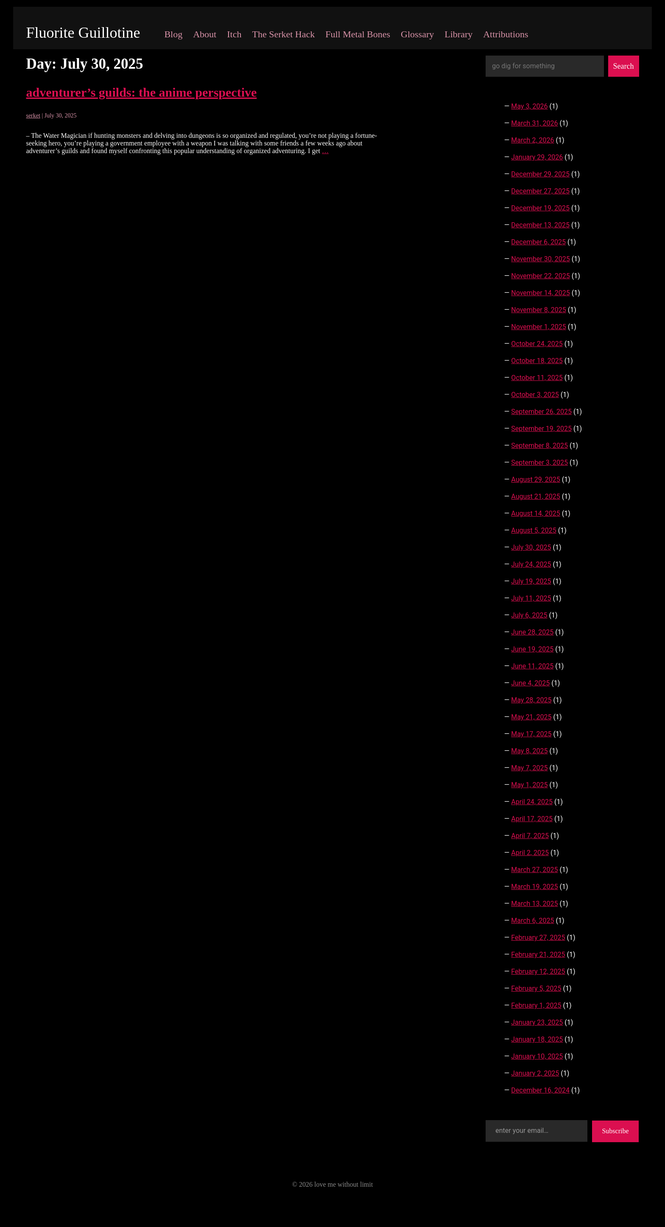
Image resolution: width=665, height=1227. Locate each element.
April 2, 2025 (530, 853)
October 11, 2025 (537, 378)
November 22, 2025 (540, 276)
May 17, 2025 (531, 734)
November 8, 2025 (538, 310)
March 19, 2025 (534, 887)
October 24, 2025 (537, 344)
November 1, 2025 (538, 327)
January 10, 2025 (537, 1056)
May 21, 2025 (531, 717)
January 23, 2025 (537, 1022)
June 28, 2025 (532, 632)
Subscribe (615, 1131)
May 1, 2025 (529, 785)
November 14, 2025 (540, 293)
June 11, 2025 (532, 666)
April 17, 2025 (532, 819)
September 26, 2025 (541, 412)
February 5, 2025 (536, 988)
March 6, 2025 (532, 921)
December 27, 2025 (540, 191)
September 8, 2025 (539, 446)
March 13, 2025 (534, 904)
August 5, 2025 (533, 530)
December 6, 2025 (538, 242)
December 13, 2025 (540, 225)
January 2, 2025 (535, 1073)
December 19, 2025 (540, 208)
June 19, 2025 (532, 649)
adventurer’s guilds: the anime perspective (141, 92)
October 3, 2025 (535, 395)
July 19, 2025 (531, 581)
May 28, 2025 (531, 700)
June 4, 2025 (530, 683)
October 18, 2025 (537, 361)
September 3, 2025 (539, 462)
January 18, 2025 (537, 1039)
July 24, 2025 (531, 564)
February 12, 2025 (538, 971)
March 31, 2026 (534, 123)
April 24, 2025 (532, 802)
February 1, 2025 (536, 1005)
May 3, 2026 (529, 106)
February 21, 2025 (538, 954)
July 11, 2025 (531, 598)
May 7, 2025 (529, 768)
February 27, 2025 (538, 938)
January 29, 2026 (537, 157)
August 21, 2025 (535, 496)
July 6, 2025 (529, 615)
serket (33, 115)
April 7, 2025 (530, 836)
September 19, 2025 (541, 429)
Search (623, 66)
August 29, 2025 (535, 479)
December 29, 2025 (540, 174)
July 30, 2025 (531, 547)
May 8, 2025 (529, 751)
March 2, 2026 (532, 140)
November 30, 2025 (540, 259)
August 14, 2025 (535, 513)
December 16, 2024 (540, 1090)
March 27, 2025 (534, 870)
